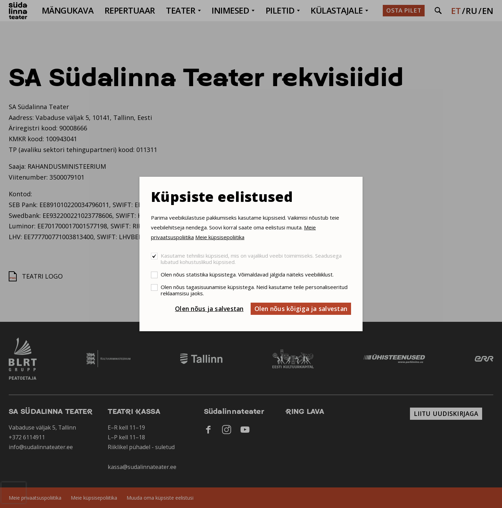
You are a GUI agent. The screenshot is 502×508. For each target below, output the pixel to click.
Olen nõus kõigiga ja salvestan (301, 308)
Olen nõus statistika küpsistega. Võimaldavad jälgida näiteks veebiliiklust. (247, 274)
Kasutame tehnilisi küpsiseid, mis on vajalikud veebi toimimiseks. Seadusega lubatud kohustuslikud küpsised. (251, 258)
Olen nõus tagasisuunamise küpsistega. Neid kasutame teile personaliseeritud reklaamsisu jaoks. (254, 290)
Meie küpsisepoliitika (219, 237)
